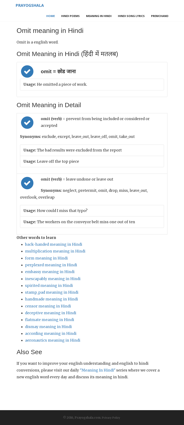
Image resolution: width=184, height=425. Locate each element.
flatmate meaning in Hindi (49, 319)
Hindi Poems (70, 16)
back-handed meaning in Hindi (53, 244)
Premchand (159, 16)
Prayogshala (30, 5)
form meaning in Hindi (46, 258)
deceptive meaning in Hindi (50, 313)
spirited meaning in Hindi (49, 285)
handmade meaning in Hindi (51, 299)
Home (50, 16)
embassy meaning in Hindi (50, 271)
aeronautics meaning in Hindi (52, 340)
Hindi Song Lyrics (131, 16)
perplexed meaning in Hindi (51, 265)
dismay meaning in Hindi (48, 326)
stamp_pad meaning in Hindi (51, 292)
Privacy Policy (111, 417)
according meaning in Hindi (50, 333)
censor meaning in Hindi (48, 306)
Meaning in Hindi (99, 16)
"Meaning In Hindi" (97, 370)
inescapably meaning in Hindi (53, 278)
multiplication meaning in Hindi (55, 251)
